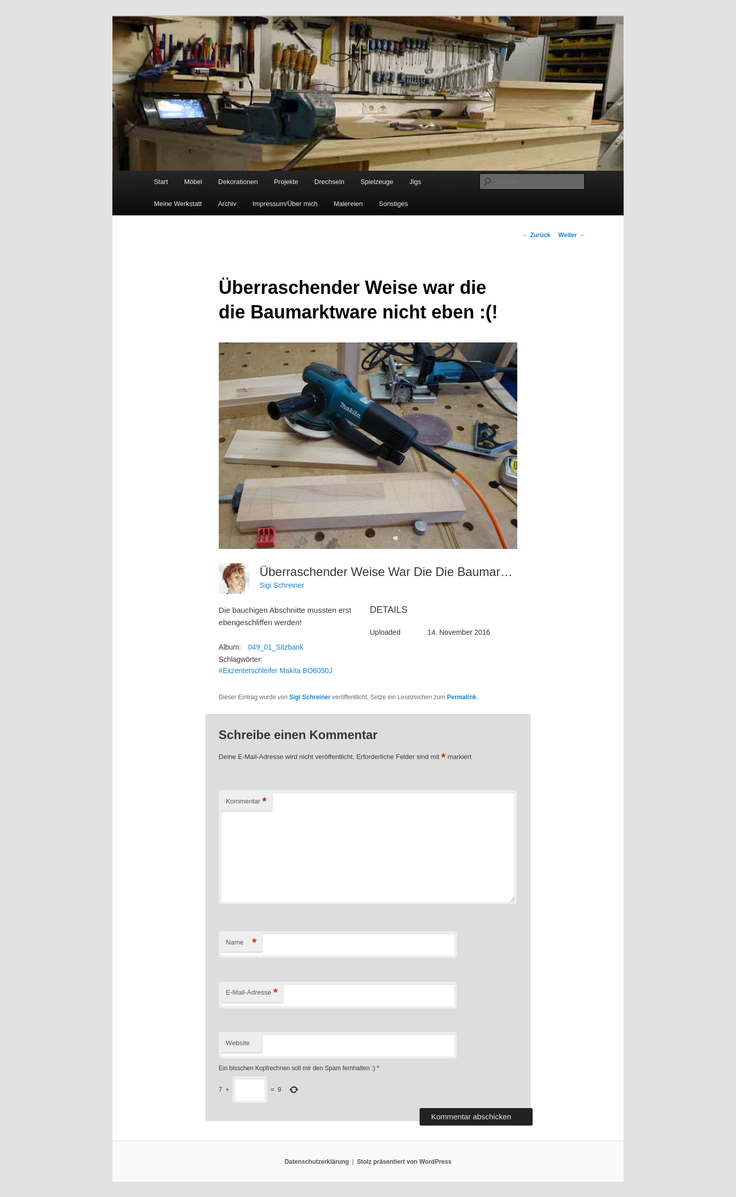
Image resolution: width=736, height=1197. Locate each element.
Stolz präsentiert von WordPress (404, 1161)
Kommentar (246, 801)
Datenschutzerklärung (317, 1161)
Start (161, 182)
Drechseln (329, 182)
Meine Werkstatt (178, 204)
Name (241, 942)
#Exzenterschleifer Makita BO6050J (276, 670)
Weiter (571, 235)
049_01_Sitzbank (275, 647)
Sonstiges (393, 204)
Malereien (348, 204)
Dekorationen (238, 182)
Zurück (536, 235)
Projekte (286, 182)
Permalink (461, 697)
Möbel (193, 182)
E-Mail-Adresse (252, 992)
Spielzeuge (376, 182)
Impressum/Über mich (284, 204)
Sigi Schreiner (282, 585)
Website (238, 1043)
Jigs (415, 182)
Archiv (227, 204)
